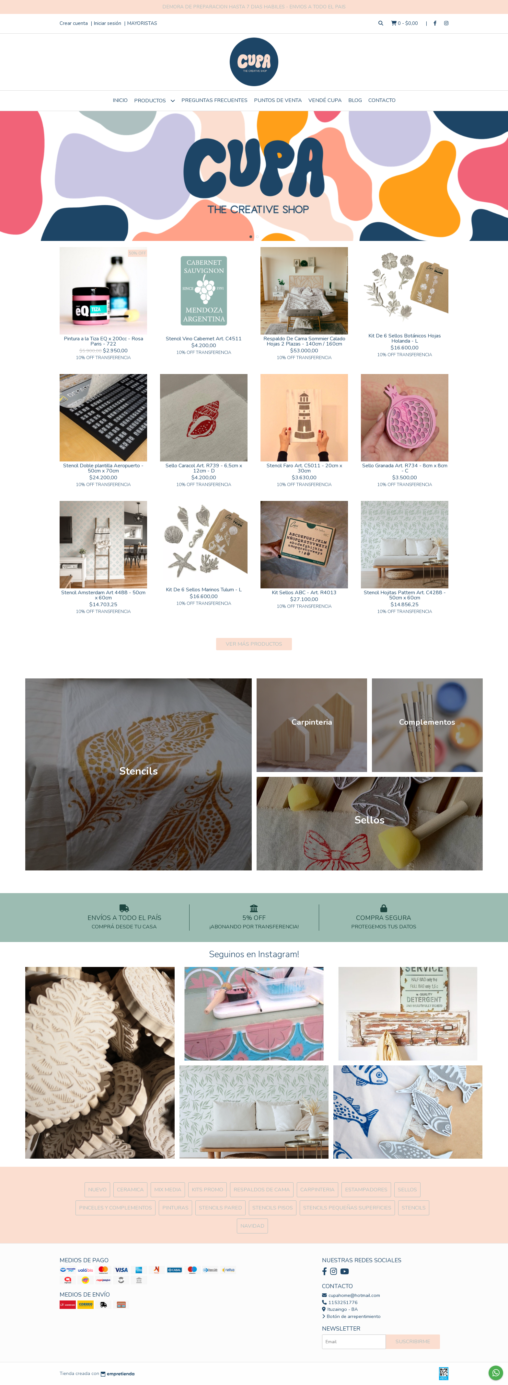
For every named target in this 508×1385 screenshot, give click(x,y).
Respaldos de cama (262, 1189)
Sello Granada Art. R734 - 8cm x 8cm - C (404, 468)
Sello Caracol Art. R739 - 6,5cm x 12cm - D (204, 468)
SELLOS (407, 1189)
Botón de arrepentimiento (351, 1316)
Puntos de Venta (278, 100)
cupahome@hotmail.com (351, 1295)
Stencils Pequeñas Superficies (347, 1207)
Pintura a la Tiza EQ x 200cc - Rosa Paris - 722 (103, 341)
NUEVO (97, 1189)
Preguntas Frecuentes (214, 100)
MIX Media (167, 1189)
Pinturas (175, 1207)
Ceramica (130, 1189)
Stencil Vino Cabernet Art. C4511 (204, 338)
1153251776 (340, 1302)
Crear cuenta (74, 23)
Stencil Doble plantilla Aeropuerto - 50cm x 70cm (103, 468)
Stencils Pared (220, 1207)
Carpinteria (317, 1189)
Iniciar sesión (107, 23)
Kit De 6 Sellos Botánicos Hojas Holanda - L (404, 338)
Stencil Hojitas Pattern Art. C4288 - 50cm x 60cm (405, 595)
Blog (355, 100)
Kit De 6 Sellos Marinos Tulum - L (204, 589)
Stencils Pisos (272, 1207)
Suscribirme (413, 1341)
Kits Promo (207, 1189)
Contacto (382, 100)
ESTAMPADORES (366, 1189)
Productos (154, 100)
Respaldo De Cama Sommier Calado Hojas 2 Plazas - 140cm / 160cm (304, 341)
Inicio (120, 100)
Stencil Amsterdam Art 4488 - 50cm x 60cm (103, 595)
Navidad (252, 1226)
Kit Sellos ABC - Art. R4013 (304, 592)
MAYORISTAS (142, 23)
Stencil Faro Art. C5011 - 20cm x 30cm (304, 468)
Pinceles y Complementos (115, 1207)
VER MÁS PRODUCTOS (254, 644)
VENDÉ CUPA (325, 100)
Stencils (414, 1207)
